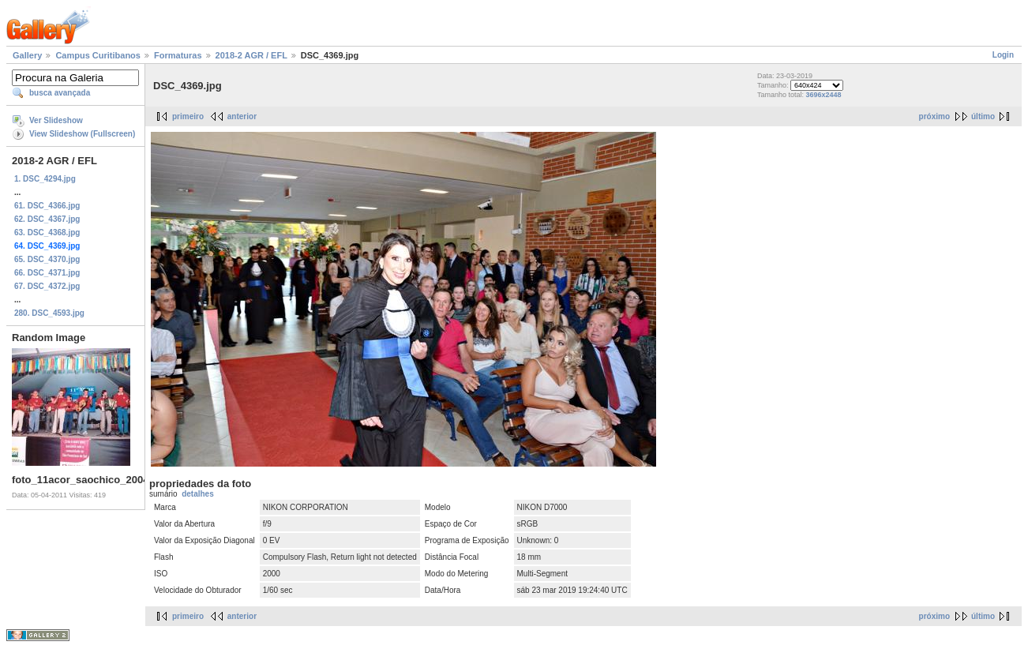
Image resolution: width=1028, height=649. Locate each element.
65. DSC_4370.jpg (47, 259)
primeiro (188, 116)
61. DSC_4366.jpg (47, 205)
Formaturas (178, 55)
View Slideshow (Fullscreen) (82, 133)
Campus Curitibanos (98, 55)
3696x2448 (824, 95)
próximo (934, 116)
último (983, 116)
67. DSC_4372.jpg (47, 286)
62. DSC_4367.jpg (47, 219)
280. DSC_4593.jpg (49, 313)
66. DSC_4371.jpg (47, 272)
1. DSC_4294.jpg (45, 178)
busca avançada (59, 92)
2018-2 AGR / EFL (251, 55)
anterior (242, 116)
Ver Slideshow (56, 120)
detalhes (198, 494)
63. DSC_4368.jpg (47, 232)
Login (1003, 55)
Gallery (27, 55)
